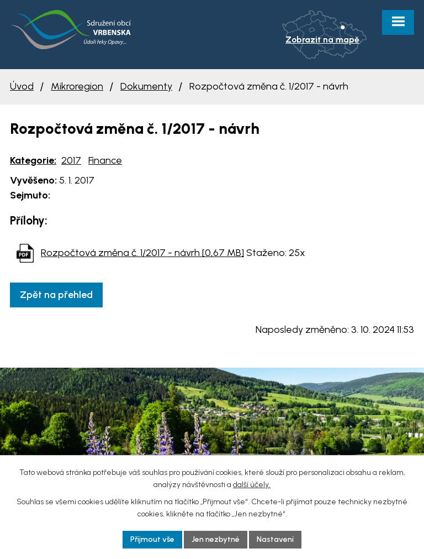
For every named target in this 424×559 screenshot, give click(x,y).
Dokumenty (146, 86)
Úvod (22, 86)
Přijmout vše (152, 539)
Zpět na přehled (56, 295)
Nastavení (275, 539)
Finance (105, 160)
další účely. (252, 484)
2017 (71, 160)
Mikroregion (77, 86)
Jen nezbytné (216, 539)
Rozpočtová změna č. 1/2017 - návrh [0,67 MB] (142, 253)
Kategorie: (33, 160)
